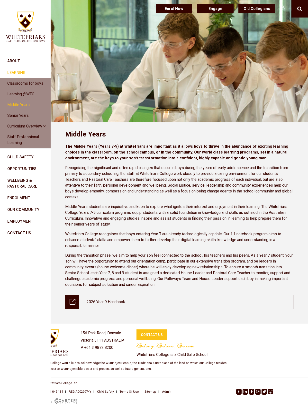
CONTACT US (19, 233)
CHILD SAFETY (20, 157)
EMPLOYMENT (20, 221)
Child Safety (105, 391)
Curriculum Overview (24, 126)
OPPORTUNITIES (21, 168)
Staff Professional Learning (23, 140)
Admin (166, 391)
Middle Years (18, 104)
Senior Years (18, 115)
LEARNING (16, 72)
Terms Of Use (129, 391)
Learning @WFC (20, 94)
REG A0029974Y (80, 391)
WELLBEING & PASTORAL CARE (22, 183)
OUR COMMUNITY (23, 209)
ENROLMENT (18, 198)
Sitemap (150, 391)
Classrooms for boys (25, 83)
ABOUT (13, 61)
